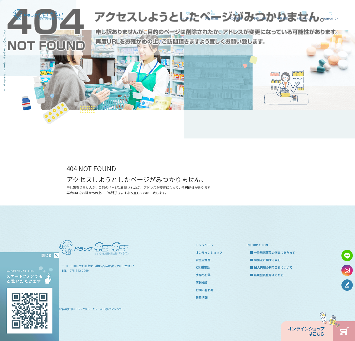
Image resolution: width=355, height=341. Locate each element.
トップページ (187, 15)
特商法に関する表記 (267, 260)
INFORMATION (257, 245)
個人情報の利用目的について (273, 267)
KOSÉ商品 (235, 15)
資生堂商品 (210, 15)
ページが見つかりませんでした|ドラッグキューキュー (4, 60)
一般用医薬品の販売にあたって (330, 15)
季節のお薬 (260, 15)
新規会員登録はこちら (269, 275)
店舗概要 (282, 15)
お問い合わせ (304, 15)
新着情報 (202, 297)
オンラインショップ (209, 252)
